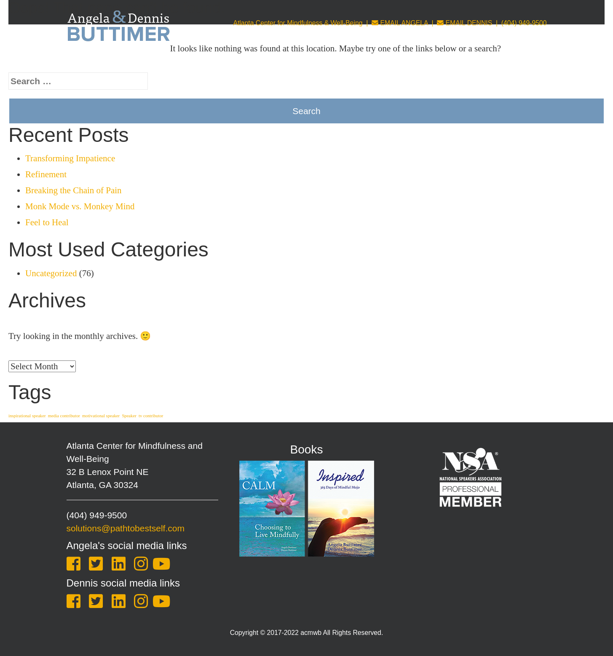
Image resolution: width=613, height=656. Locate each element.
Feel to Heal (47, 222)
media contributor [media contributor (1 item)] (64, 415)
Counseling (354, 61)
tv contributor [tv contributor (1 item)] (151, 415)
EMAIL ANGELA (400, 23)
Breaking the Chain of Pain (73, 190)
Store (450, 61)
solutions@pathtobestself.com (126, 528)
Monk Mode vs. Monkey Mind (80, 206)
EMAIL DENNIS (464, 23)
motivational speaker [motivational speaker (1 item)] (101, 415)
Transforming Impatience (70, 158)
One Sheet (525, 61)
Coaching (300, 61)
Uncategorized (51, 273)
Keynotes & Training (231, 61)
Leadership (407, 61)
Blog (483, 61)
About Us (164, 61)
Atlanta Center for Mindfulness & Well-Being (297, 23)
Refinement (46, 174)
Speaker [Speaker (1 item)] (129, 415)
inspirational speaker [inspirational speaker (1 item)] (27, 415)
